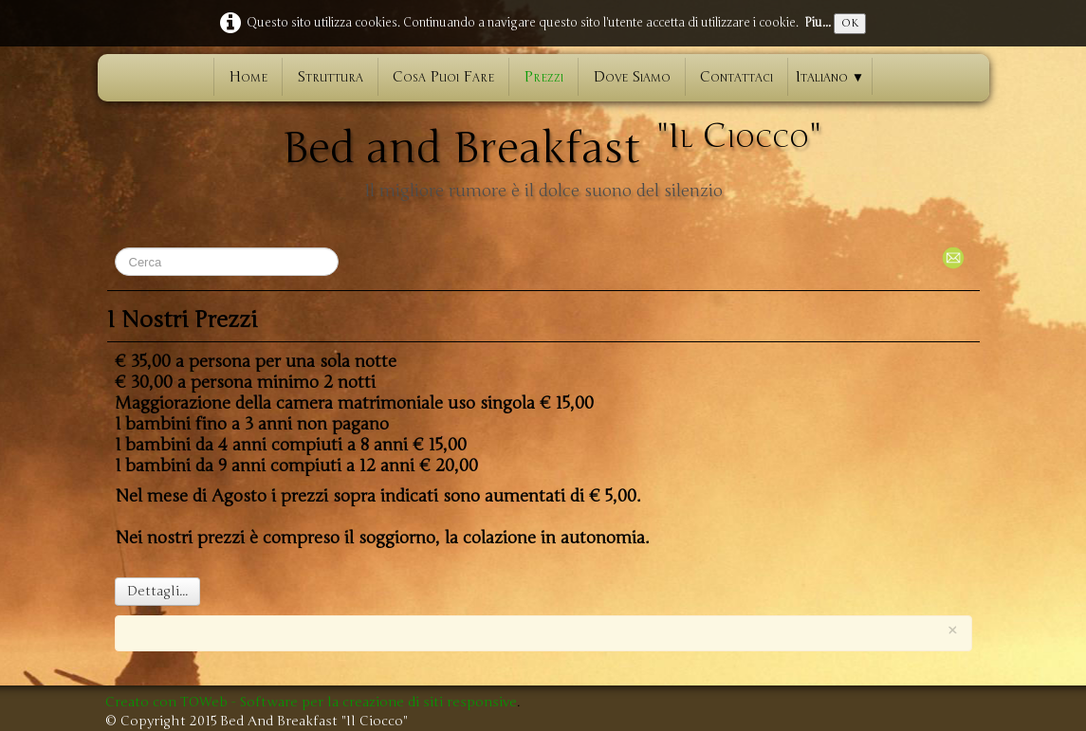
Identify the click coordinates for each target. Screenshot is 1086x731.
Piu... (817, 22)
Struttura (330, 76)
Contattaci (736, 76)
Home (248, 76)
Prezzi (543, 76)
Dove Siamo (632, 76)
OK (849, 22)
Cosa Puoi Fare (443, 76)
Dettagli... (157, 591)
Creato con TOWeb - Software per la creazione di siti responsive (311, 702)
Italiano (830, 76)
